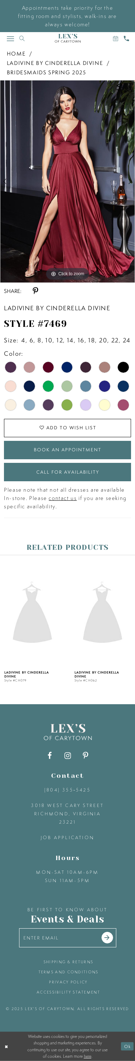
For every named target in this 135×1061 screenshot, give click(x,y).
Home (16, 53)
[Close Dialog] (6, 1046)
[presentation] (54, 613)
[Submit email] (107, 937)
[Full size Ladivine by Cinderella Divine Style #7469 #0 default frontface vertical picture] (67, 181)
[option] (67, 181)
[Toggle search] (22, 38)
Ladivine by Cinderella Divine (55, 63)
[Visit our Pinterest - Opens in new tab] (85, 755)
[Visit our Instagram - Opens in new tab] (67, 755)
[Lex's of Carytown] (68, 38)
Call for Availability (67, 472)
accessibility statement (68, 992)
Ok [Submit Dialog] (127, 1046)
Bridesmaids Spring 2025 (46, 72)
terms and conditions (69, 971)
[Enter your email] (67, 937)
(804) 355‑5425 (67, 790)
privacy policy (68, 982)
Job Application (67, 837)
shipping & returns (68, 961)
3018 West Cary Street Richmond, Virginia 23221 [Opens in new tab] (67, 813)
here (87, 1056)
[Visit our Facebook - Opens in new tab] (49, 755)
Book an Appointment (68, 450)
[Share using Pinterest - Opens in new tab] (35, 291)
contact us (63, 498)
